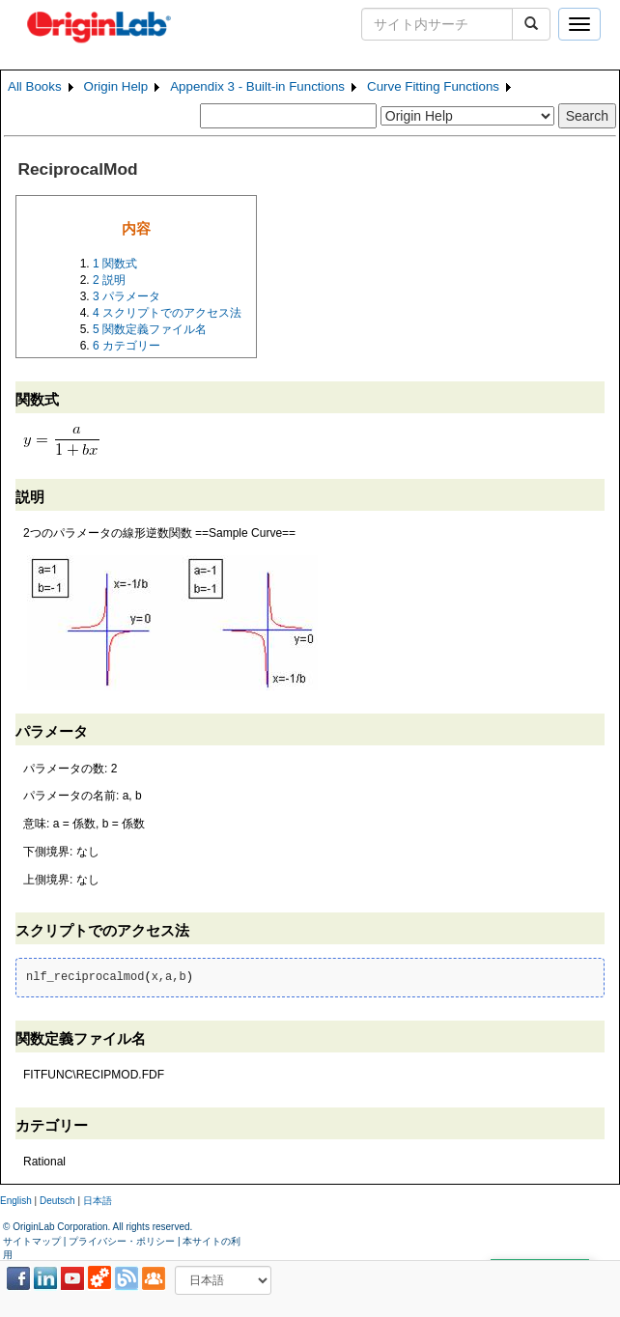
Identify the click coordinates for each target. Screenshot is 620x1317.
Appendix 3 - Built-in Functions (257, 86)
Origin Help (116, 86)
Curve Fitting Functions (433, 86)
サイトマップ (32, 1241)
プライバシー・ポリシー (122, 1241)
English (16, 1200)
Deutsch (57, 1200)
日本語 (97, 1200)
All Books (35, 86)
